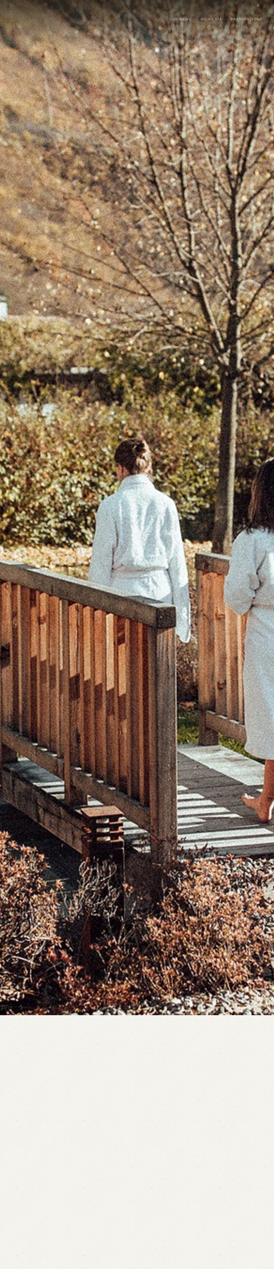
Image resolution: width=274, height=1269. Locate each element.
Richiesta (211, 20)
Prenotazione (246, 20)
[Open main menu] (182, 20)
